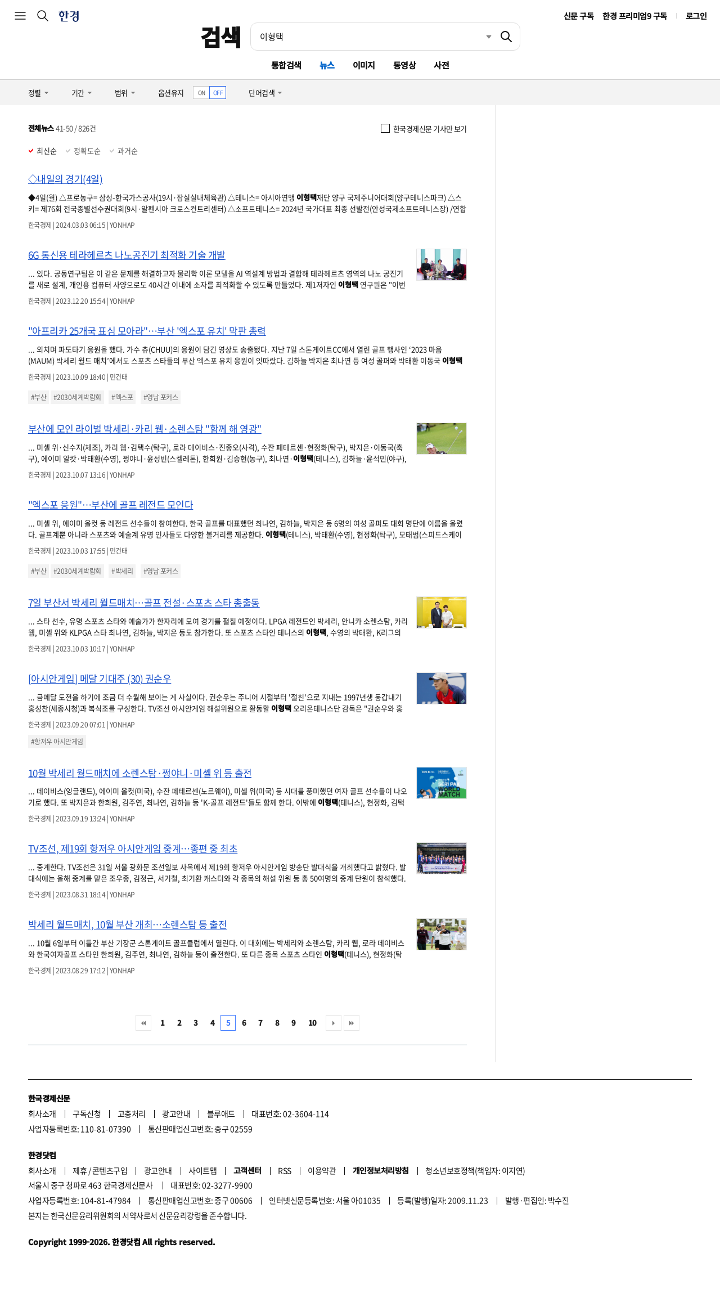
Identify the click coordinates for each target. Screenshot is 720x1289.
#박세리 (122, 571)
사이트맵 (202, 1170)
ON (201, 92)
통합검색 (286, 65)
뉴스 (327, 65)
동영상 (404, 65)
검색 (220, 36)
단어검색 (261, 92)
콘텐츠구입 (109, 1170)
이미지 (364, 65)
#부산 (38, 397)
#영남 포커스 (160, 397)
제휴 (80, 1170)
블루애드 (221, 1113)
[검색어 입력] (372, 36)
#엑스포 (122, 397)
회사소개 (42, 1113)
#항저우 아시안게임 (57, 741)
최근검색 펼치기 (480, 36)
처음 (143, 1023)
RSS (284, 1170)
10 (312, 1022)
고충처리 (132, 1113)
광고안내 (176, 1113)
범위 (121, 92)
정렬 (34, 92)
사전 (441, 65)
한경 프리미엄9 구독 (634, 15)
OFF (218, 92)
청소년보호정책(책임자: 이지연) (475, 1170)
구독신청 (87, 1113)
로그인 (696, 15)
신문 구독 (578, 15)
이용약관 (322, 1170)
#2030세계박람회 (77, 397)
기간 (77, 92)
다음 (333, 1023)
